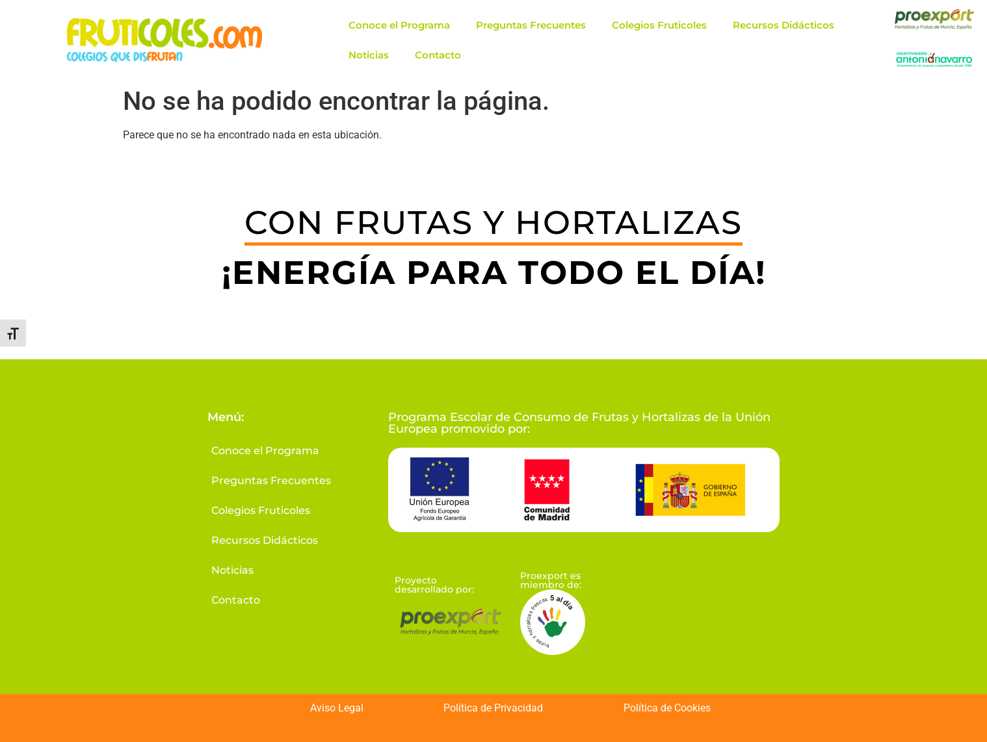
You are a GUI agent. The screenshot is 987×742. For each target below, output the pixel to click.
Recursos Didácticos (783, 25)
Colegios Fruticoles (659, 25)
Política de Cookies (667, 708)
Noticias (369, 55)
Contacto (438, 55)
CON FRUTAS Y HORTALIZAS (493, 222)
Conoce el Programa (399, 25)
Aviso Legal (336, 708)
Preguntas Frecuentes (531, 25)
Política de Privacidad (493, 708)
